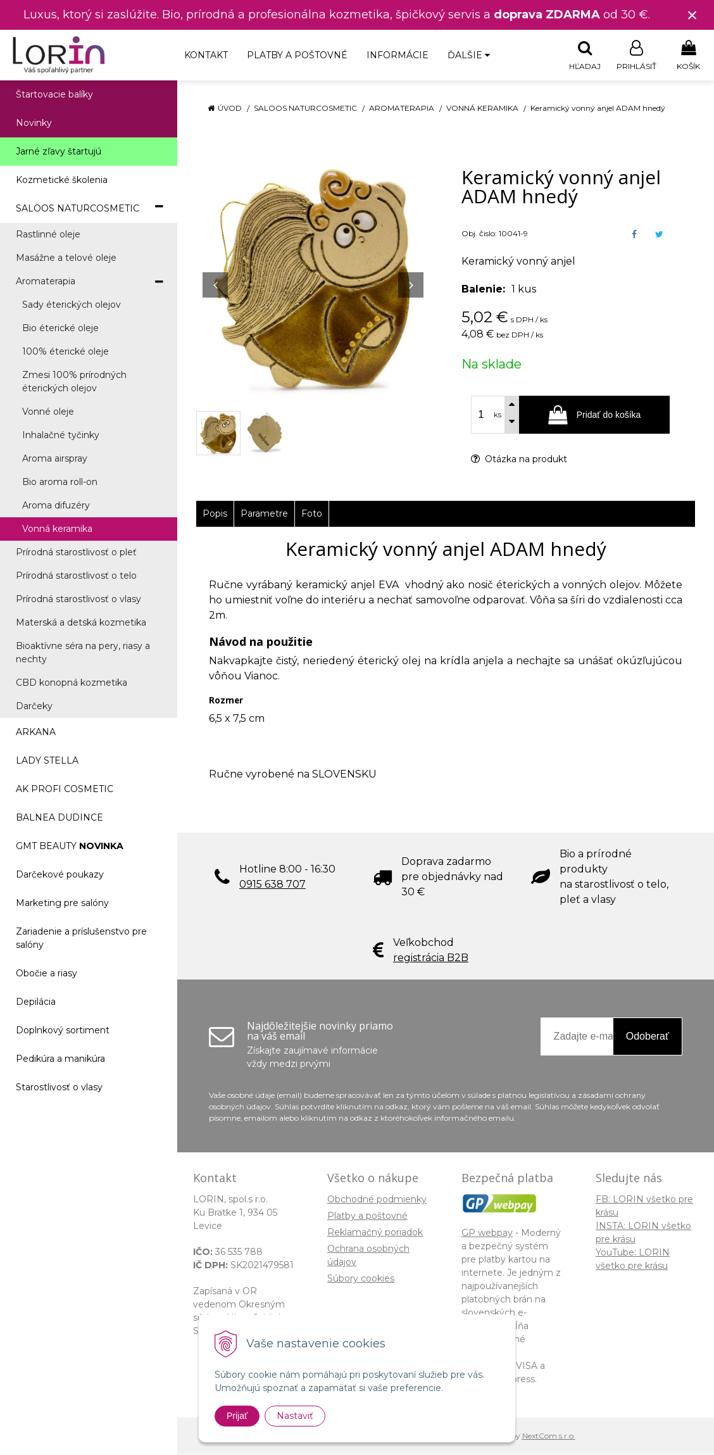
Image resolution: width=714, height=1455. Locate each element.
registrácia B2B (430, 958)
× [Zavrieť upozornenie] (692, 14)
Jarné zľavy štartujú (58, 152)
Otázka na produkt (519, 459)
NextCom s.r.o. (548, 1436)
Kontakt (206, 55)
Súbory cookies (360, 1279)
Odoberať (647, 1036)
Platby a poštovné (297, 55)
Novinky (34, 123)
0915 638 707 (272, 885)
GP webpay (487, 1233)
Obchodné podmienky (377, 1200)
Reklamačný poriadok (375, 1232)
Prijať (237, 1416)
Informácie (397, 55)
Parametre (264, 514)
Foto (311, 514)
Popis (215, 514)
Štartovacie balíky (54, 95)
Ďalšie (469, 55)
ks (497, 415)
